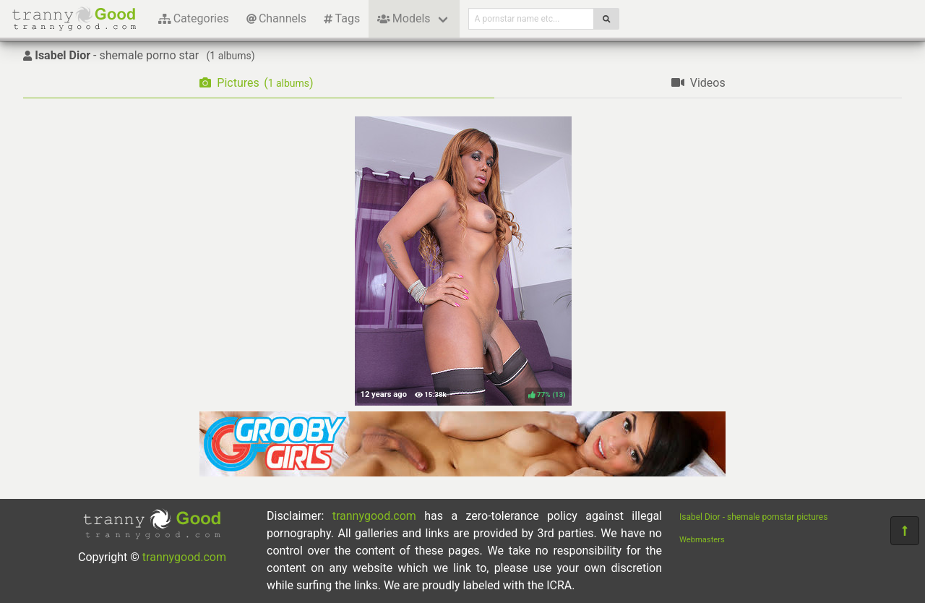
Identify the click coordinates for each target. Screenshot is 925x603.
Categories (193, 18)
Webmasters (702, 539)
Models (403, 18)
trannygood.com (184, 557)
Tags (342, 18)
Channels (276, 18)
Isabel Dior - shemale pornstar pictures (753, 517)
